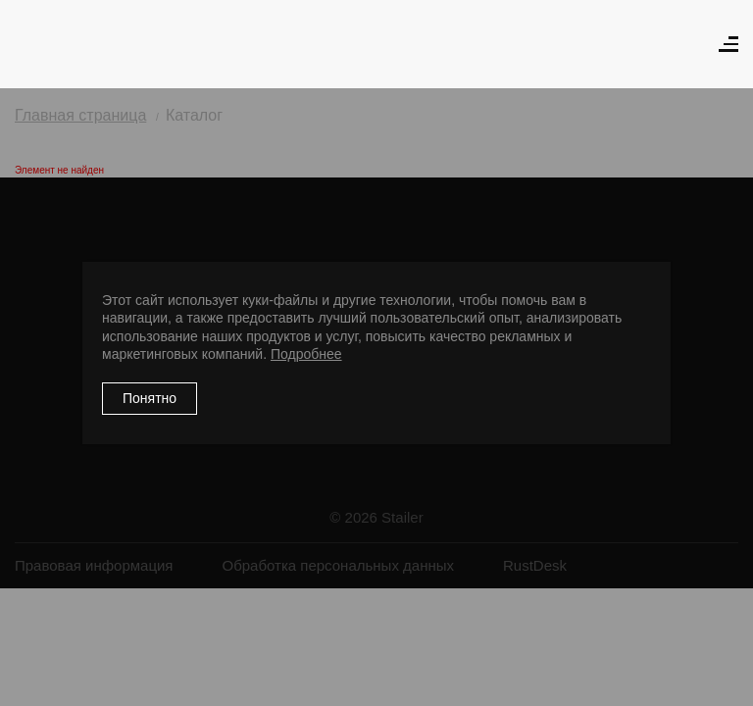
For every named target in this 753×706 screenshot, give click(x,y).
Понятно (149, 398)
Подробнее (306, 354)
